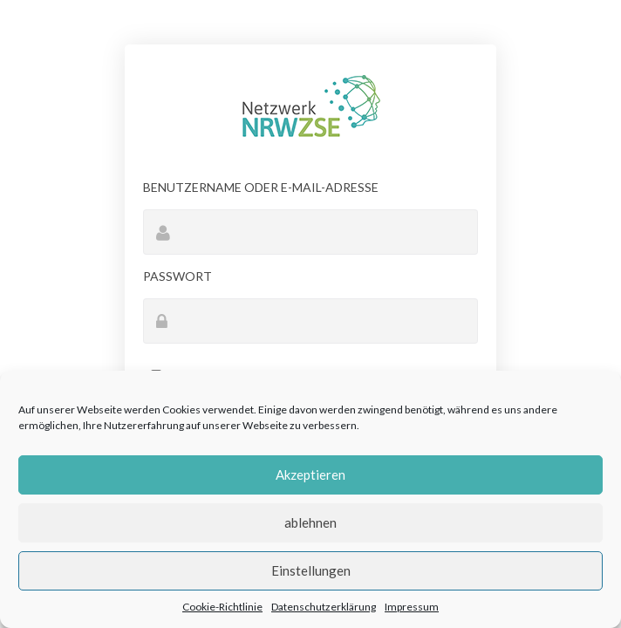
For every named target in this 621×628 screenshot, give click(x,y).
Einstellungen (311, 570)
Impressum (412, 606)
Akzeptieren (310, 474)
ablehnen (310, 522)
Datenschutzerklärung (323, 606)
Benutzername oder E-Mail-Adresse (261, 187)
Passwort (177, 276)
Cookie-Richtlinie (222, 606)
